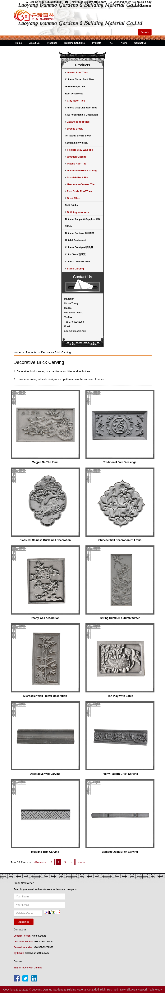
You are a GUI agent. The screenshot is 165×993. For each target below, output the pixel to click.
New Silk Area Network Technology (141, 989)
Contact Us (140, 43)
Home (19, 43)
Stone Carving (74, 268)
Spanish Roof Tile (76, 177)
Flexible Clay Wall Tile (79, 149)
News (124, 43)
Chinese (146, 5)
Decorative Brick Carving (81, 170)
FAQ (111, 43)
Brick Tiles (72, 198)
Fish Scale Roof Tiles (78, 191)
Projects (96, 43)
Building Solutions (74, 43)
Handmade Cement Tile (80, 184)
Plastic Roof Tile (75, 163)
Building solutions (77, 212)
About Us (34, 43)
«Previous (40, 862)
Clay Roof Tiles (75, 100)
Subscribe (24, 921)
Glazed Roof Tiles (76, 72)
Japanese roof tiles (77, 121)
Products (52, 43)
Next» (81, 862)
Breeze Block (74, 128)
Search (144, 32)
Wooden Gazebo (76, 156)
